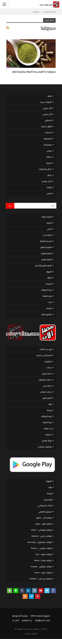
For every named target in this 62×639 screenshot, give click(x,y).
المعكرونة (48, 138)
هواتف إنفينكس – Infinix (41, 530)
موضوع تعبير (47, 314)
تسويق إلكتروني (45, 511)
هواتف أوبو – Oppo (43, 524)
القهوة (49, 271)
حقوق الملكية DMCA (40, 616)
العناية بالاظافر (46, 247)
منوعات (49, 308)
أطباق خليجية (46, 126)
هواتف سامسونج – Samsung (39, 542)
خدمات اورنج (47, 373)
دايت (50, 302)
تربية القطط (47, 296)
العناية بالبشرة (46, 253)
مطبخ (49, 96)
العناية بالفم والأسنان (43, 265)
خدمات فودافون (45, 380)
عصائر (49, 175)
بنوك (50, 404)
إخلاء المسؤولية (42, 620)
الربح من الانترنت (45, 349)
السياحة (49, 284)
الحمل (49, 229)
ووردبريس (47, 499)
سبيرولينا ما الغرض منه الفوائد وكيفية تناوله (34, 71)
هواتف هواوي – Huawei (41, 566)
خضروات (48, 434)
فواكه (49, 187)
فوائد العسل (47, 440)
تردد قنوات (47, 428)
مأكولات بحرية (46, 102)
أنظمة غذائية (47, 217)
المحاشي (48, 120)
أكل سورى (47, 108)
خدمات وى (47, 386)
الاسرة (49, 223)
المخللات (48, 132)
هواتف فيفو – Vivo (44, 554)
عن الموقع (27, 620)
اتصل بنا (15, 620)
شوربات (49, 163)
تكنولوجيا (48, 361)
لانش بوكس (47, 181)
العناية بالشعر (46, 259)
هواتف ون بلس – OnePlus (40, 578)
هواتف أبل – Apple (44, 518)
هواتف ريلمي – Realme (41, 536)
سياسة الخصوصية (20, 616)
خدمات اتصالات (46, 392)
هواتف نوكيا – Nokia (43, 560)
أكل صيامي (47, 114)
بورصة (49, 410)
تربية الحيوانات (46, 290)
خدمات (49, 367)
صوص (49, 151)
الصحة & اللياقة (46, 241)
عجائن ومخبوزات (45, 169)
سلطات (49, 157)
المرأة (49, 278)
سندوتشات (47, 145)
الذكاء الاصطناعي (45, 505)
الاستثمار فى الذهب (44, 355)
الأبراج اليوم (47, 398)
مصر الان (28, 633)
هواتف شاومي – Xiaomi (41, 548)
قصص (49, 193)
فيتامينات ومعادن (45, 447)
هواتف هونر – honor (43, 572)
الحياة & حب (47, 235)
